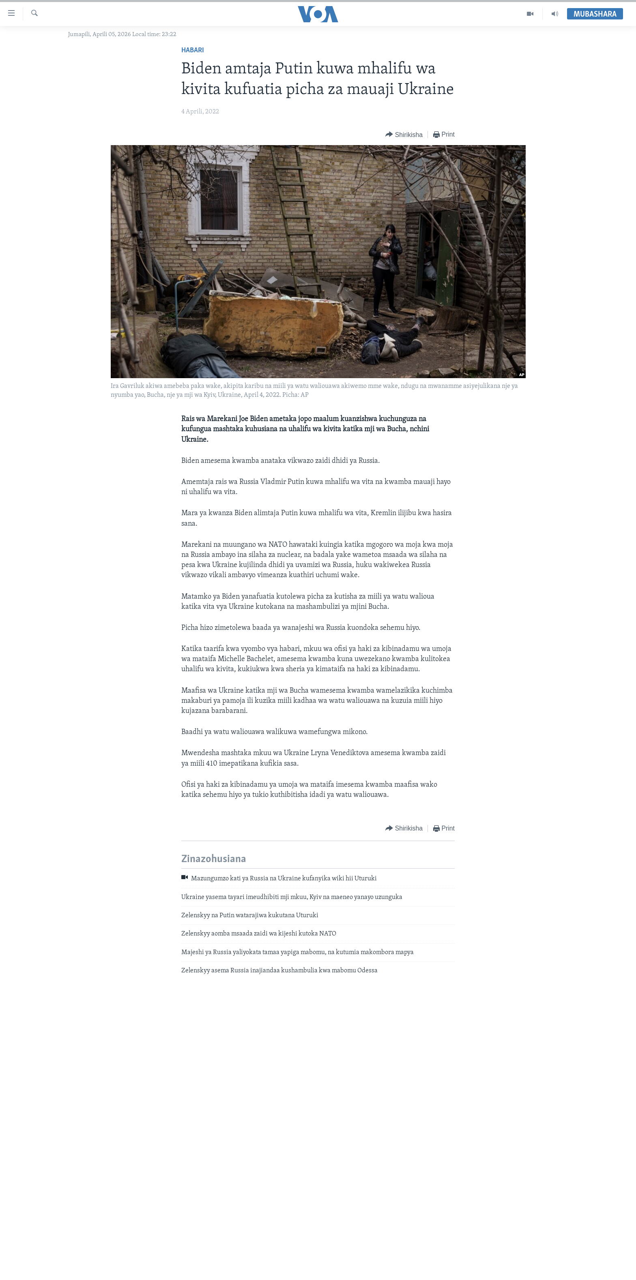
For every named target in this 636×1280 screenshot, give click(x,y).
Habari (192, 50)
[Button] (404, 134)
